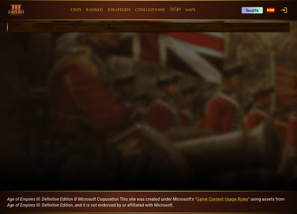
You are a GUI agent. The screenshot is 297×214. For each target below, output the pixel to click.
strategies (119, 10)
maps (190, 10)
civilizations (150, 10)
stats (76, 10)
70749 (175, 10)
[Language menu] (270, 10)
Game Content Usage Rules (222, 199)
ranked (94, 10)
